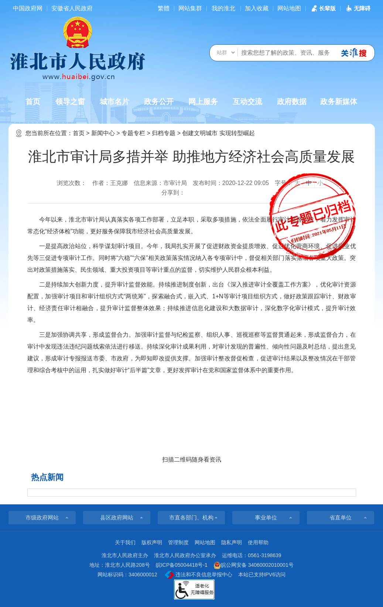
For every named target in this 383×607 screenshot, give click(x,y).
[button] (323, 8)
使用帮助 (258, 542)
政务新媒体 (338, 101)
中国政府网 (27, 8)
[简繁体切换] (164, 8)
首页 (32, 101)
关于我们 (125, 542)
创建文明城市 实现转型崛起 (218, 133)
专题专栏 (133, 133)
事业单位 (266, 517)
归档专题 (163, 133)
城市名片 (114, 101)
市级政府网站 (42, 517)
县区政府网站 (116, 517)
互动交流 (247, 101)
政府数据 (292, 101)
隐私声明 (231, 542)
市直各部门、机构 (191, 517)
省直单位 (340, 517)
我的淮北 (223, 8)
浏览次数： (71, 183)
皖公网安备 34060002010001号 (253, 565)
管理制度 (178, 542)
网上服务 (203, 101)
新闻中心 (103, 133)
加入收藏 (257, 8)
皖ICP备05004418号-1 (182, 565)
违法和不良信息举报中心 (198, 575)
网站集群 (190, 8)
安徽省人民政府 (72, 8)
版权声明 (151, 542)
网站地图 (289, 8)
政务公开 (159, 101)
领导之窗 (70, 101)
